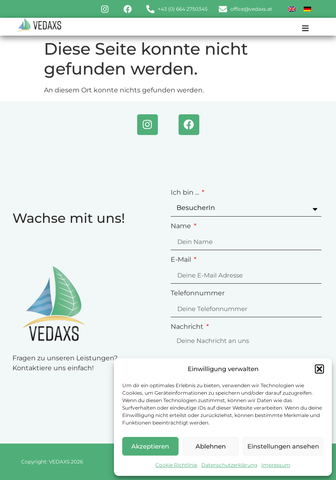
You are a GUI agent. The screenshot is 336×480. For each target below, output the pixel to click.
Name (182, 226)
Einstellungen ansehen (283, 446)
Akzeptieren (150, 446)
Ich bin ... (186, 192)
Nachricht (188, 326)
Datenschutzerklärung (229, 465)
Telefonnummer (198, 293)
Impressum (275, 465)
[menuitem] (292, 8)
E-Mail (182, 259)
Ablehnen (211, 446)
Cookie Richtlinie (176, 465)
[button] (319, 369)
